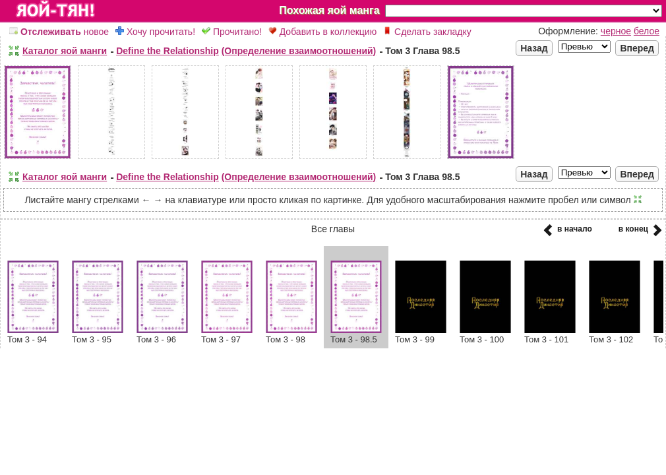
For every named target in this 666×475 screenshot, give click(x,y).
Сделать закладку (427, 31)
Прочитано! (232, 31)
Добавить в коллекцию (322, 31)
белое (646, 31)
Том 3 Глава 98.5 (422, 51)
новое (59, 31)
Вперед (637, 48)
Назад (534, 48)
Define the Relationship (167, 51)
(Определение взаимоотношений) (299, 51)
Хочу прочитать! (155, 31)
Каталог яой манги (64, 51)
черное (616, 31)
